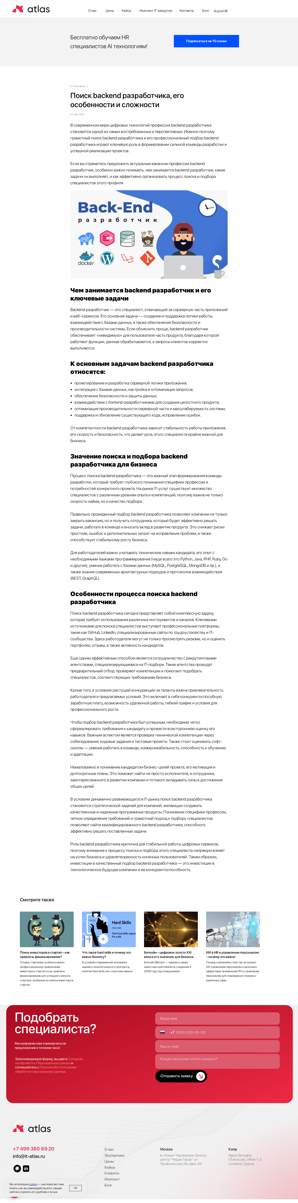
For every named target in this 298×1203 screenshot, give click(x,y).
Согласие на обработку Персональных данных (49, 1065)
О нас (92, 10)
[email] (217, 1050)
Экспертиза (114, 1159)
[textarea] (217, 1065)
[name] (217, 1022)
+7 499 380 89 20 (33, 1153)
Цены (110, 10)
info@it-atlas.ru (29, 1160)
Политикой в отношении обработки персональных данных (45, 1073)
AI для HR (221, 11)
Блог (205, 10)
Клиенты (112, 1177)
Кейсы (126, 10)
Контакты (187, 10)
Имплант (112, 1183)
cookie (33, 1184)
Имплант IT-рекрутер (156, 10)
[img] (31, 1132)
